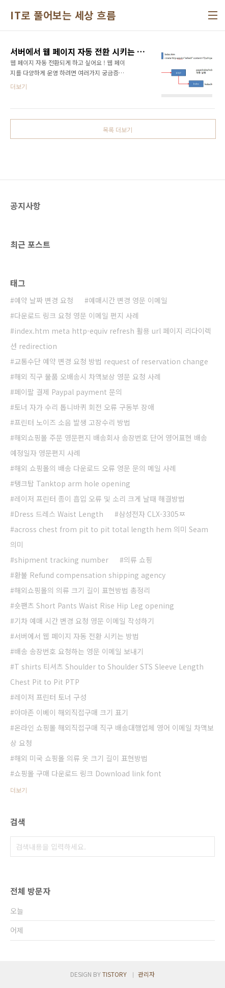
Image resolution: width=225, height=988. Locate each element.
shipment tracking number (61, 560)
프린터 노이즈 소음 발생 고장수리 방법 (72, 422)
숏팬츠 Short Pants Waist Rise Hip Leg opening (94, 605)
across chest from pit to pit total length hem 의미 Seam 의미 (109, 536)
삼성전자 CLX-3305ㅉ (152, 514)
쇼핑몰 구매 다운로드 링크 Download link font (87, 773)
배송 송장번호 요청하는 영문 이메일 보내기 (79, 651)
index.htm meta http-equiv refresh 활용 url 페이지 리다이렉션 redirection (110, 338)
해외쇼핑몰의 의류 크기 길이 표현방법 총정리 (82, 590)
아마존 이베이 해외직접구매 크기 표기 (71, 712)
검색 (204, 846)
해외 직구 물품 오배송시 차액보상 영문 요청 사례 (87, 376)
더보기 (18, 790)
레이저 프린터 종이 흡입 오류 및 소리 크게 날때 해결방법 (99, 498)
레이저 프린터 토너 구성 (50, 697)
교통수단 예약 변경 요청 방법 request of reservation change (111, 361)
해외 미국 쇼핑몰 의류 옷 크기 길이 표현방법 (81, 758)
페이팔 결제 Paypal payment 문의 (68, 392)
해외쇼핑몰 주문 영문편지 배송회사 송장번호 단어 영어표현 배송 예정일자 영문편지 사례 (108, 445)
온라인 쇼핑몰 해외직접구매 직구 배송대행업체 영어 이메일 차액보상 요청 (112, 735)
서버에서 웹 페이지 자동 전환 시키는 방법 (76, 636)
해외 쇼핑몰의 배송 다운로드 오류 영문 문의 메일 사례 (95, 468)
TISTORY (114, 974)
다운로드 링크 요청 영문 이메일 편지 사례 (76, 315)
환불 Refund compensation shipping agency (89, 575)
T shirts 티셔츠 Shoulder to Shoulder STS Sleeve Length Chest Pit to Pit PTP (107, 674)
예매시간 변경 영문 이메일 (128, 300)
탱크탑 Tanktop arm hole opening (72, 483)
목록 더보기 (117, 129)
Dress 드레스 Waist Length (58, 514)
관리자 (146, 974)
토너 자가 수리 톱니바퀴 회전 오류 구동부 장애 (84, 407)
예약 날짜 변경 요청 (43, 300)
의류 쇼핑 (138, 560)
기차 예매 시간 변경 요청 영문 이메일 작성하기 (84, 621)
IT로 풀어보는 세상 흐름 (63, 15)
